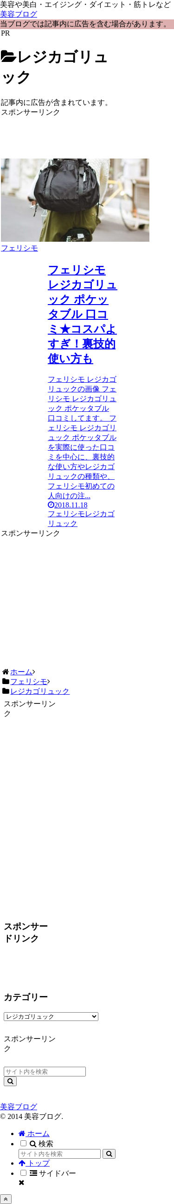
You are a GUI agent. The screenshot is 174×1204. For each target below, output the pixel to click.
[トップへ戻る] (6, 1199)
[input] (45, 1071)
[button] (10, 1081)
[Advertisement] (59, 131)
